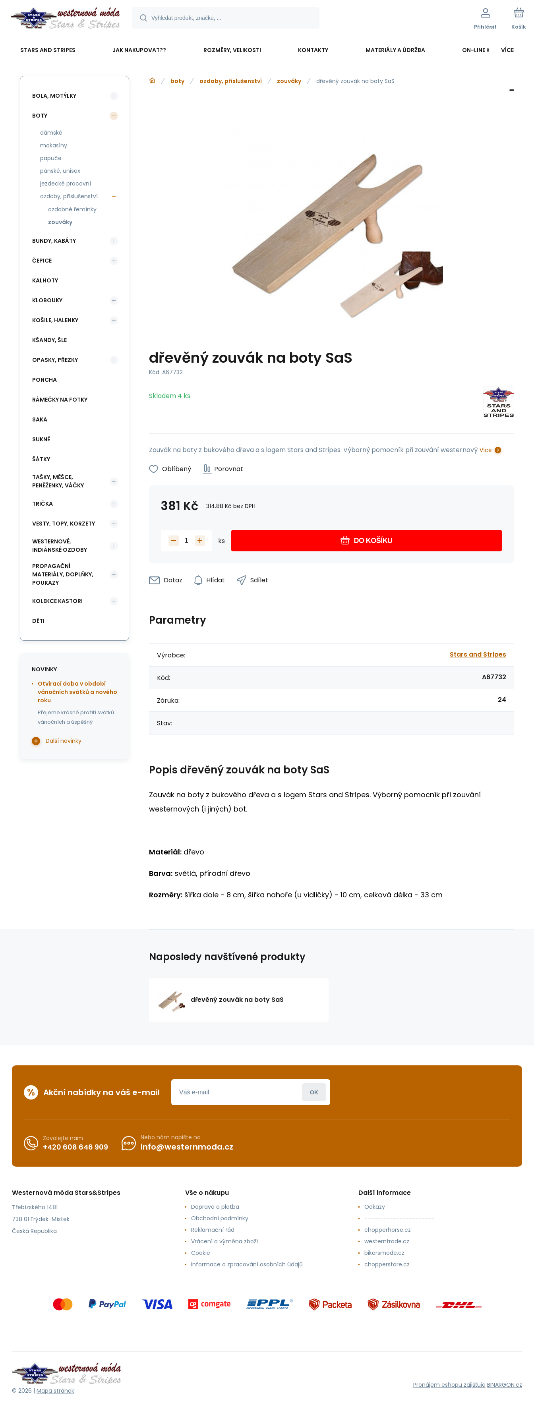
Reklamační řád (212, 1230)
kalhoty (45, 280)
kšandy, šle (49, 340)
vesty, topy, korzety (63, 524)
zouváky (289, 81)
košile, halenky (55, 320)
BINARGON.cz (504, 1385)
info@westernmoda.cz (187, 1146)
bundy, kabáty (54, 241)
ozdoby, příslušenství (230, 81)
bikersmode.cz (384, 1253)
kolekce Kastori (57, 601)
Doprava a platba (215, 1207)
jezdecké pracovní (65, 183)
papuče (51, 158)
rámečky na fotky (59, 400)
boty (177, 81)
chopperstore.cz (387, 1264)
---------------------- (399, 1218)
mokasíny (53, 145)
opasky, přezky (55, 360)
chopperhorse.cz (387, 1230)
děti (38, 621)
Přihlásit (314, 1092)
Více (486, 450)
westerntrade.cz (386, 1241)
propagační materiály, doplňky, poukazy (62, 574)
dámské (51, 133)
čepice (42, 261)
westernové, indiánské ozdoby (59, 545)
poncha (44, 380)
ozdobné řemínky (72, 209)
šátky (41, 459)
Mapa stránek (55, 1391)
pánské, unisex (60, 171)
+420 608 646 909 (75, 1147)
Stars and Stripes (478, 654)
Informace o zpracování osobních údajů (247, 1264)
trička (42, 504)
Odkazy (374, 1207)
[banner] (65, 19)
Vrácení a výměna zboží (224, 1241)
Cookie (200, 1253)
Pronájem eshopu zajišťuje (449, 1385)
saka (39, 419)
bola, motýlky (54, 96)
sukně (41, 439)
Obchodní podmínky (219, 1218)
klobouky (47, 300)
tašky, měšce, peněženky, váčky (58, 481)
